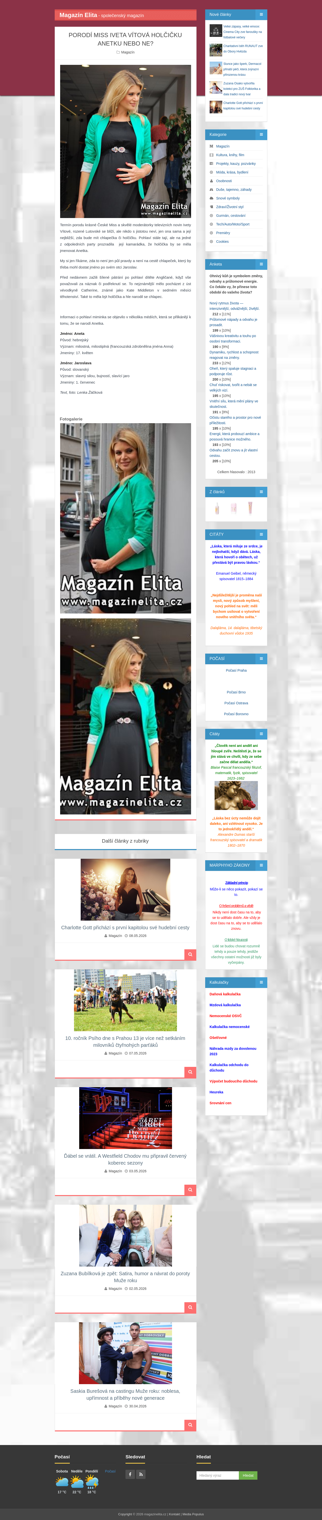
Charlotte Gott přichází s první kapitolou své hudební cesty (125, 927)
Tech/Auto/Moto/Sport (232, 224)
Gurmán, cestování (231, 216)
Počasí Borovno (236, 714)
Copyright (125, 1514)
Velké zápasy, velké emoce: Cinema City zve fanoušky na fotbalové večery (242, 32)
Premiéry (223, 233)
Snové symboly (228, 198)
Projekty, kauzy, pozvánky (236, 164)
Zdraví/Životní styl (230, 207)
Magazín (128, 52)
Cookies (222, 242)
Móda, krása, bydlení (232, 172)
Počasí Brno (236, 692)
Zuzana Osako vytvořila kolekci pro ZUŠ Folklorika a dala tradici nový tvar (241, 89)
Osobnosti (224, 181)
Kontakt (174, 1514)
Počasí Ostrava (236, 703)
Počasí (110, 1471)
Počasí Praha (236, 670)
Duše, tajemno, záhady (234, 190)
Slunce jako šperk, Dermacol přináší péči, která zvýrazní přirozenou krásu (242, 69)
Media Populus (193, 1514)
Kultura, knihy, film (230, 155)
